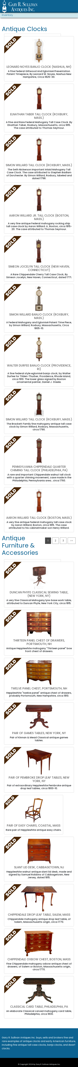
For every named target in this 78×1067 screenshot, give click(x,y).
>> (71, 540)
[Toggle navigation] (74, 7)
